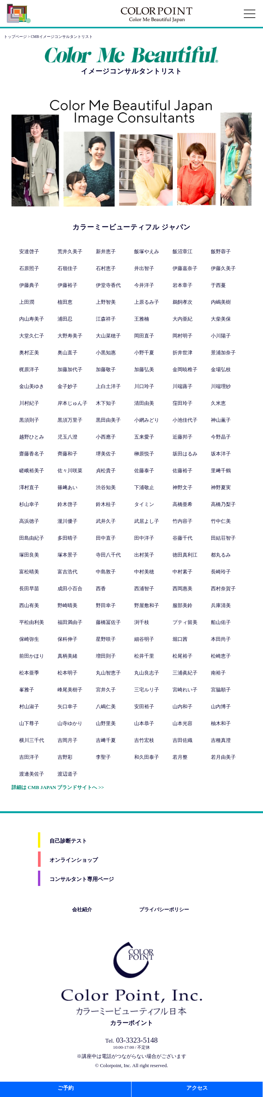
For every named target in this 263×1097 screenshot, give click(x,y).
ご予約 (66, 1088)
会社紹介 (82, 909)
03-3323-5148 (131, 1040)
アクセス (197, 1088)
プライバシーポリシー (164, 909)
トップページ (15, 36)
